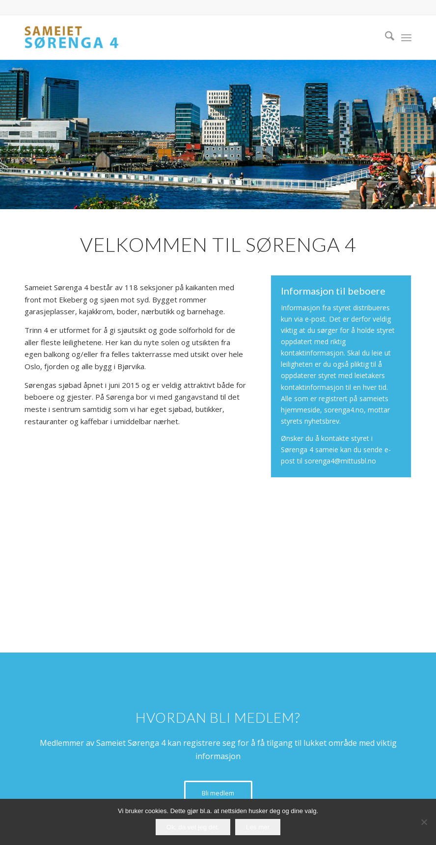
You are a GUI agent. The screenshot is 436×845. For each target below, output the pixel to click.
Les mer (258, 827)
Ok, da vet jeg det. (192, 827)
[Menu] (406, 37)
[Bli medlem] (218, 793)
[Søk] (384, 37)
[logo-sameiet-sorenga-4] (71, 37)
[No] (424, 822)
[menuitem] (384, 37)
